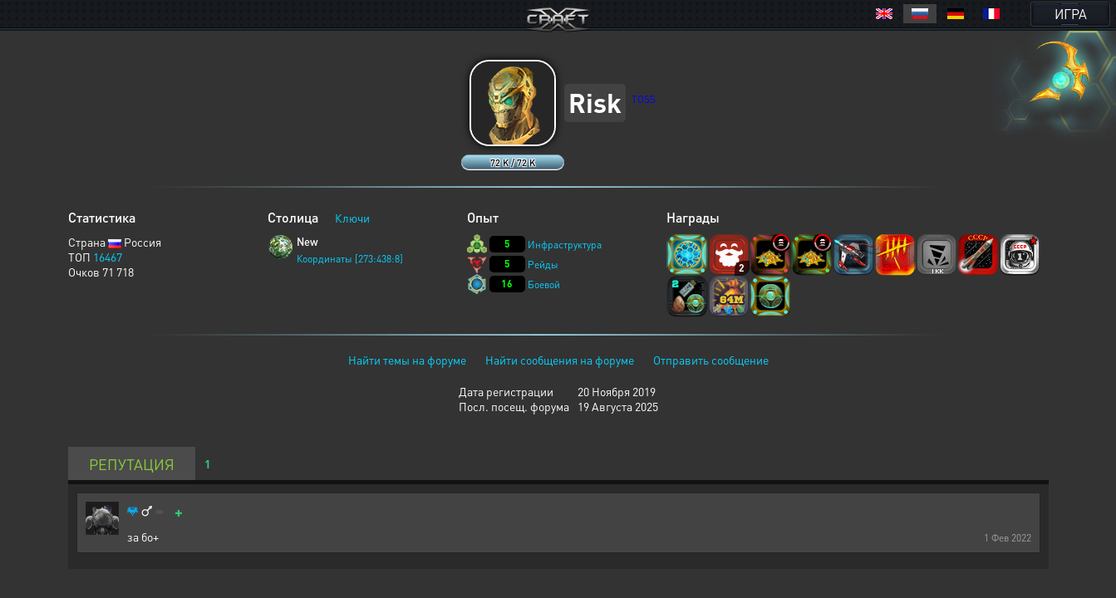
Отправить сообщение (711, 359)
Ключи (352, 217)
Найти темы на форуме (407, 359)
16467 (107, 256)
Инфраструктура (565, 244)
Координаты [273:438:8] (350, 258)
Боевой (544, 284)
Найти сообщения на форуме (559, 359)
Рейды (543, 264)
